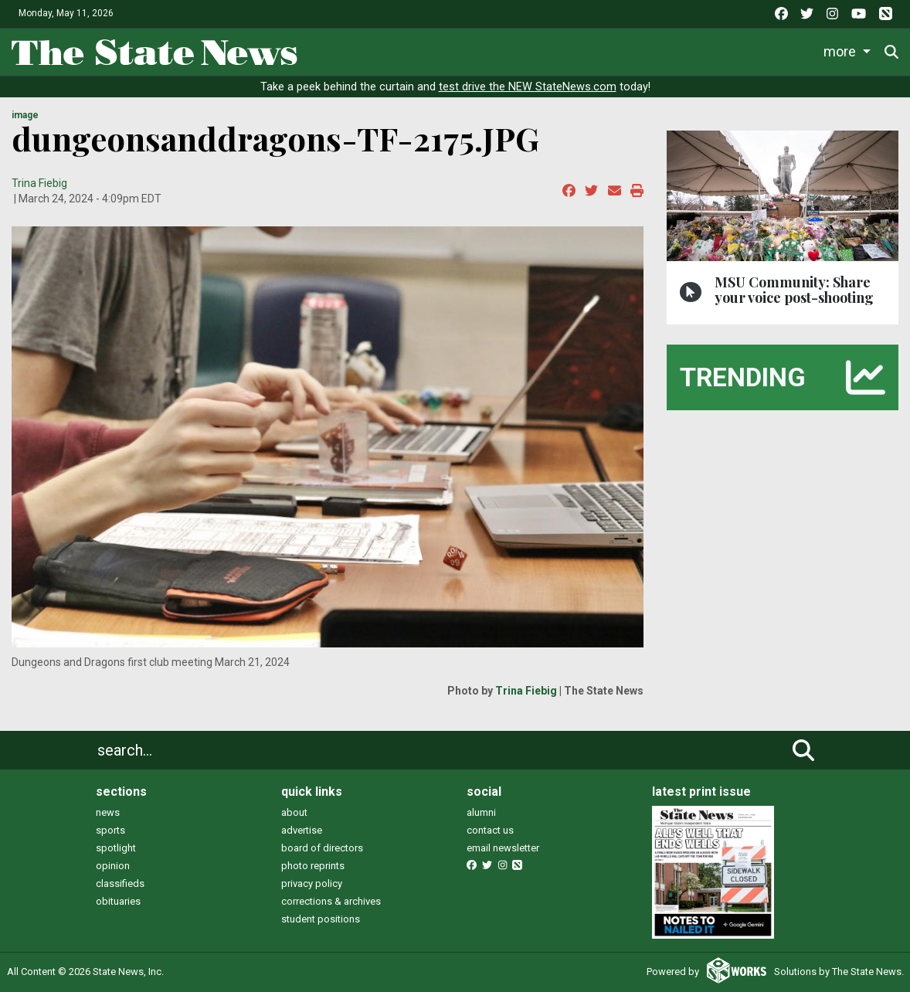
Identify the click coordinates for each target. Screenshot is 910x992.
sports (110, 830)
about (294, 812)
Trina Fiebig (39, 183)
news (108, 812)
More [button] (841, 51)
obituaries (118, 901)
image (25, 115)
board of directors (322, 848)
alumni (481, 812)
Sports (477, 51)
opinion (113, 865)
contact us (490, 830)
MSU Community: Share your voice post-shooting (794, 290)
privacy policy (311, 883)
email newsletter (503, 848)
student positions (320, 919)
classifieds (120, 883)
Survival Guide (570, 51)
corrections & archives (331, 901)
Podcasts (774, 51)
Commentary (672, 51)
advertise (301, 830)
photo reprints (313, 865)
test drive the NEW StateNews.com (527, 86)
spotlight (116, 848)
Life (414, 51)
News (356, 51)
